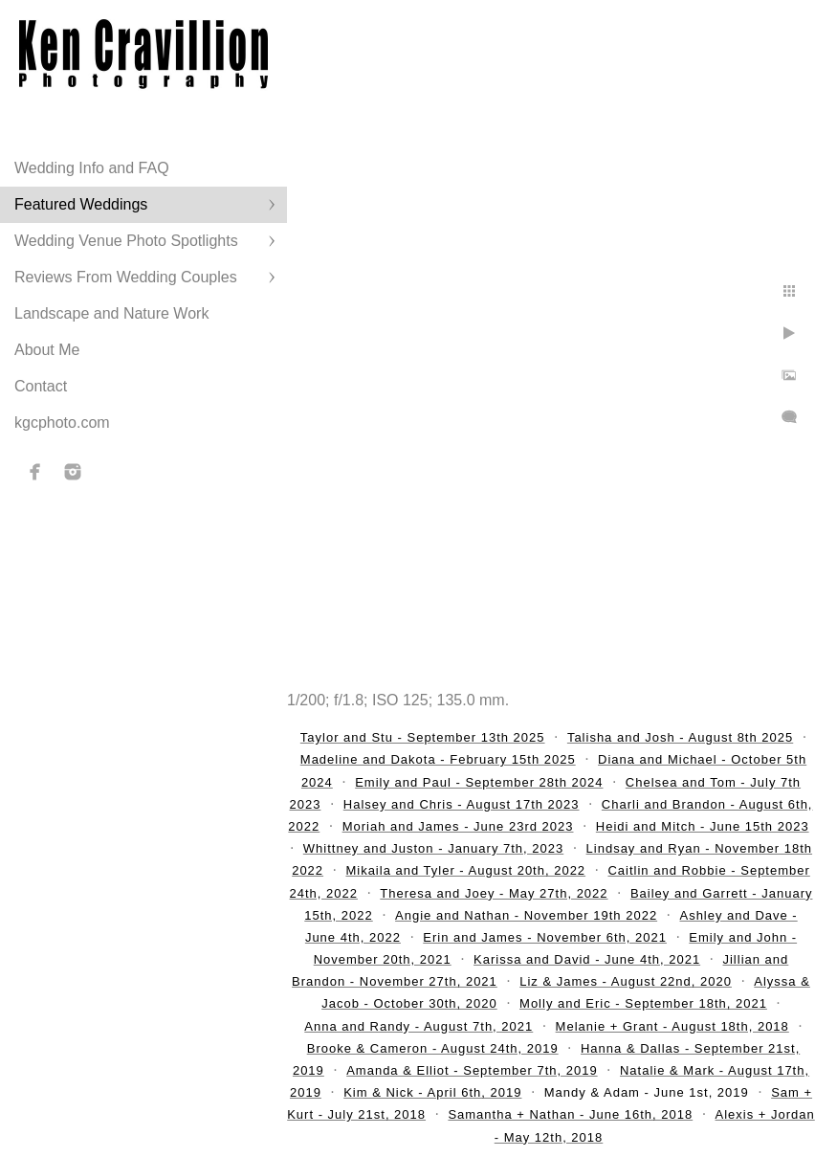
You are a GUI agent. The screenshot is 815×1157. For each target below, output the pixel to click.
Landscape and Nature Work (111, 313)
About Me (46, 350)
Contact (40, 386)
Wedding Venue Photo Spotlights (126, 241)
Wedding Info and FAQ (91, 168)
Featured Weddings (80, 204)
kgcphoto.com (62, 422)
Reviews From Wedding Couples (125, 277)
